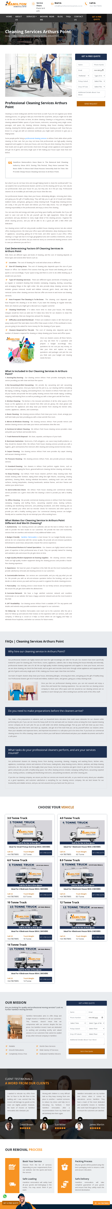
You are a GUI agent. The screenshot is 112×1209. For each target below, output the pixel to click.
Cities (14, 36)
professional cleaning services (35, 138)
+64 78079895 (101, 1203)
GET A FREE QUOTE (96, 18)
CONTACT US (78, 18)
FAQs (68, 16)
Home (7, 36)
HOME (9, 16)
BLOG (60, 16)
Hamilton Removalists (29, 537)
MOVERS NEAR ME (47, 18)
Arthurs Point (25, 36)
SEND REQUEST (90, 104)
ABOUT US (18, 18)
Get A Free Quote (86, 1051)
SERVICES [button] (30, 16)
